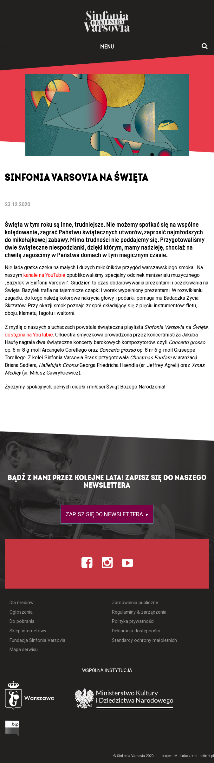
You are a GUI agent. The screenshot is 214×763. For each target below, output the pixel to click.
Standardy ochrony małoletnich (144, 640)
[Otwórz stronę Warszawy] (35, 696)
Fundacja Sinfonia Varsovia (37, 640)
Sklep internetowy (28, 631)
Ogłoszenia (21, 612)
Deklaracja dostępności (136, 631)
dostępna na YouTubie (29, 335)
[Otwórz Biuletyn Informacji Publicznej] (13, 728)
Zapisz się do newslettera (105, 514)
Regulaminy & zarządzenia (139, 612)
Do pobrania (22, 621)
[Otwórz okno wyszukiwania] (205, 46)
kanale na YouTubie (44, 275)
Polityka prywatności (133, 621)
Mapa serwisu (24, 649)
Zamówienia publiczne (135, 602)
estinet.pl (206, 756)
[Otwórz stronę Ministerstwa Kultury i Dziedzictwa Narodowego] (143, 698)
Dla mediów (22, 602)
